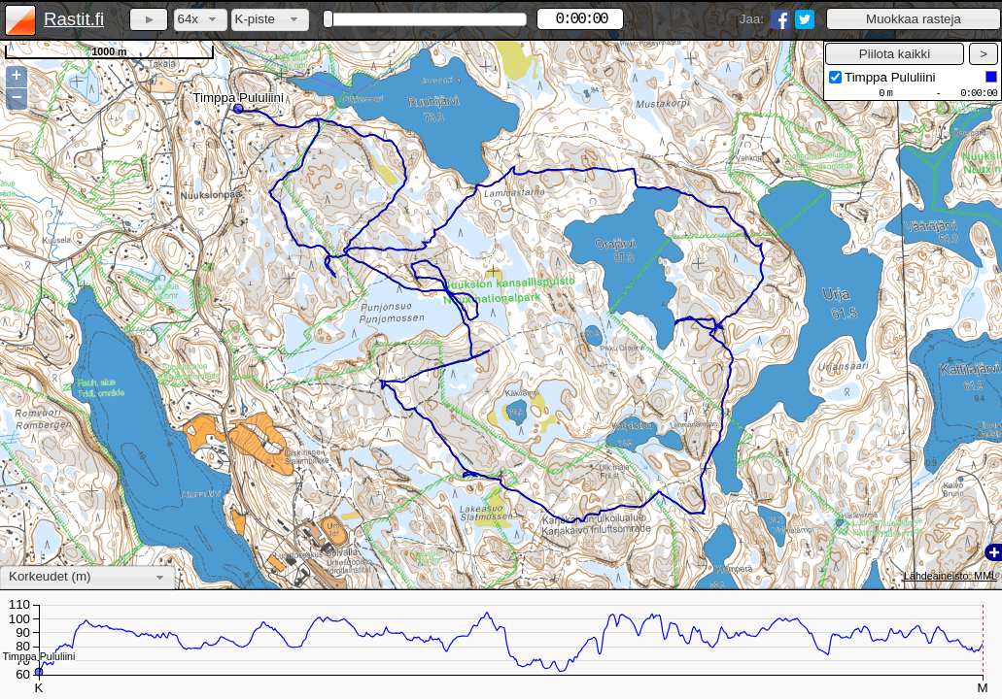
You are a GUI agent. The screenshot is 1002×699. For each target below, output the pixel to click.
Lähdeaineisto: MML (950, 576)
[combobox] (200, 20)
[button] (913, 19)
